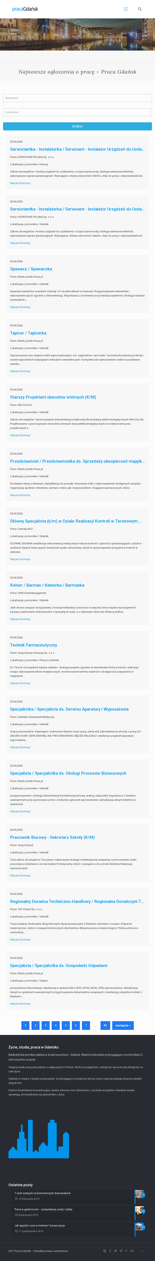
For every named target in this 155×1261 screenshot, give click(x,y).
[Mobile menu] (125, 9)
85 (105, 1025)
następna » (123, 1025)
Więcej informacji (20, 183)
